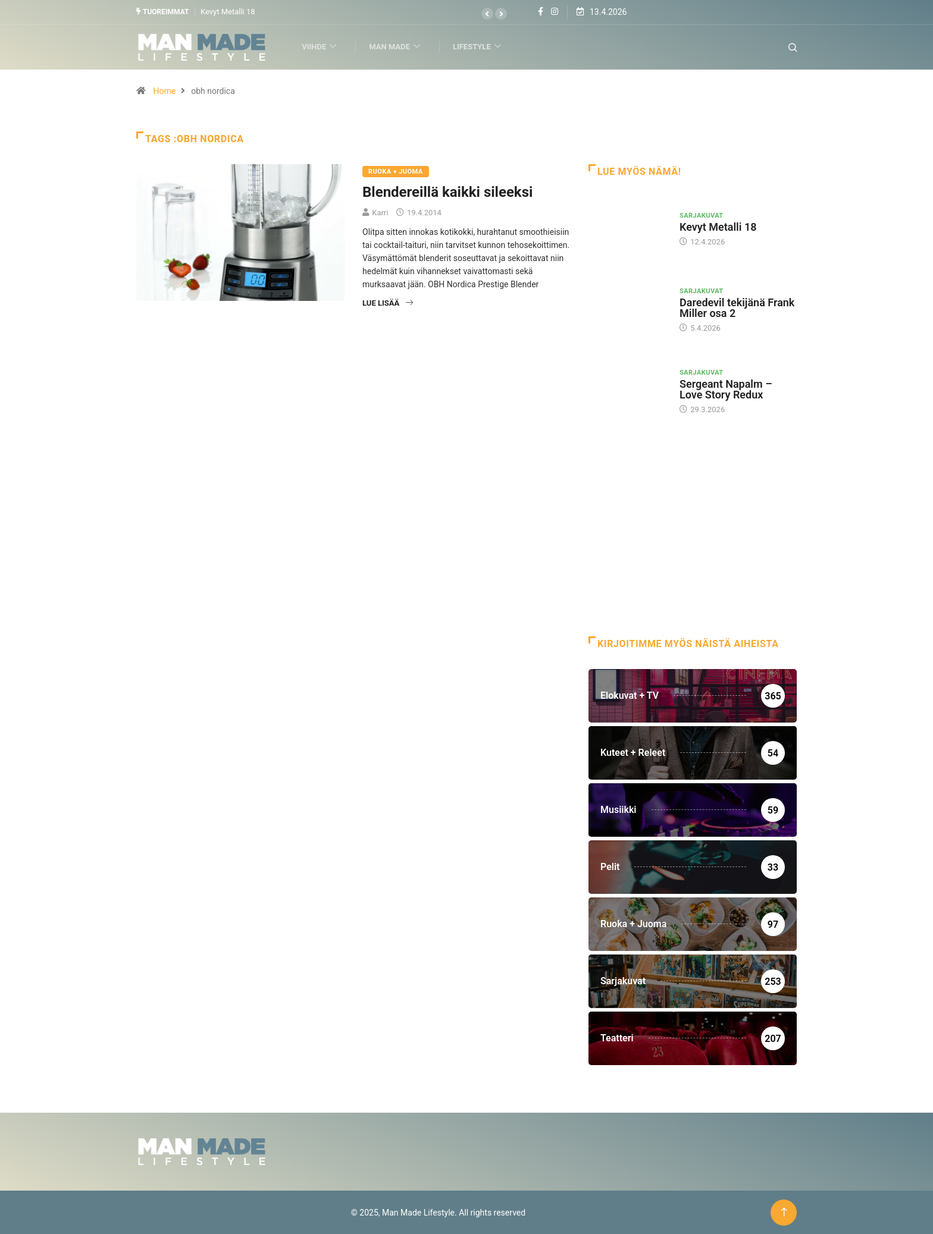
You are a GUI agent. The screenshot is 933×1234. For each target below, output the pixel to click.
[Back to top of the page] (783, 1211)
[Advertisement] (692, 540)
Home (164, 90)
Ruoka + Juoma (395, 171)
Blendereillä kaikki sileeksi (447, 191)
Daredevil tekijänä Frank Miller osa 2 (737, 307)
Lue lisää (387, 302)
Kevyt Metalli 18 (228, 11)
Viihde (323, 46)
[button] (487, 14)
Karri (380, 212)
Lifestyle (480, 46)
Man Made (398, 46)
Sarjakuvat (702, 215)
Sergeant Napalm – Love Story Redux (726, 388)
